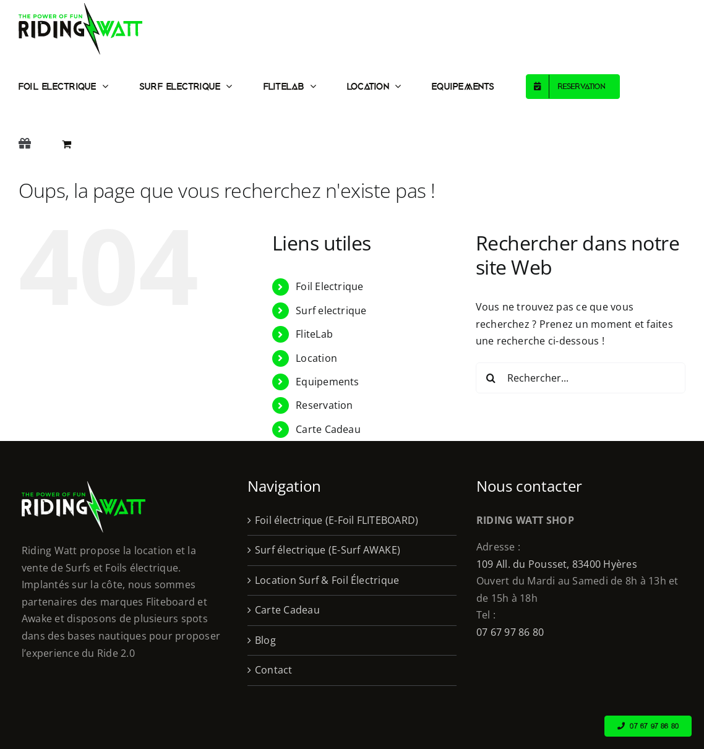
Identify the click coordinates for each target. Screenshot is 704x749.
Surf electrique (331, 310)
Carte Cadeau (328, 429)
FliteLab (314, 334)
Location (316, 358)
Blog (265, 640)
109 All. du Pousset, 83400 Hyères (556, 564)
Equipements (327, 381)
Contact (274, 670)
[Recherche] (491, 377)
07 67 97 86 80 (510, 632)
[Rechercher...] (580, 377)
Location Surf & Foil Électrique (327, 580)
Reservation (324, 405)
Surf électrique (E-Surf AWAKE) (327, 550)
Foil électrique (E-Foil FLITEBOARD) (336, 520)
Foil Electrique (330, 286)
